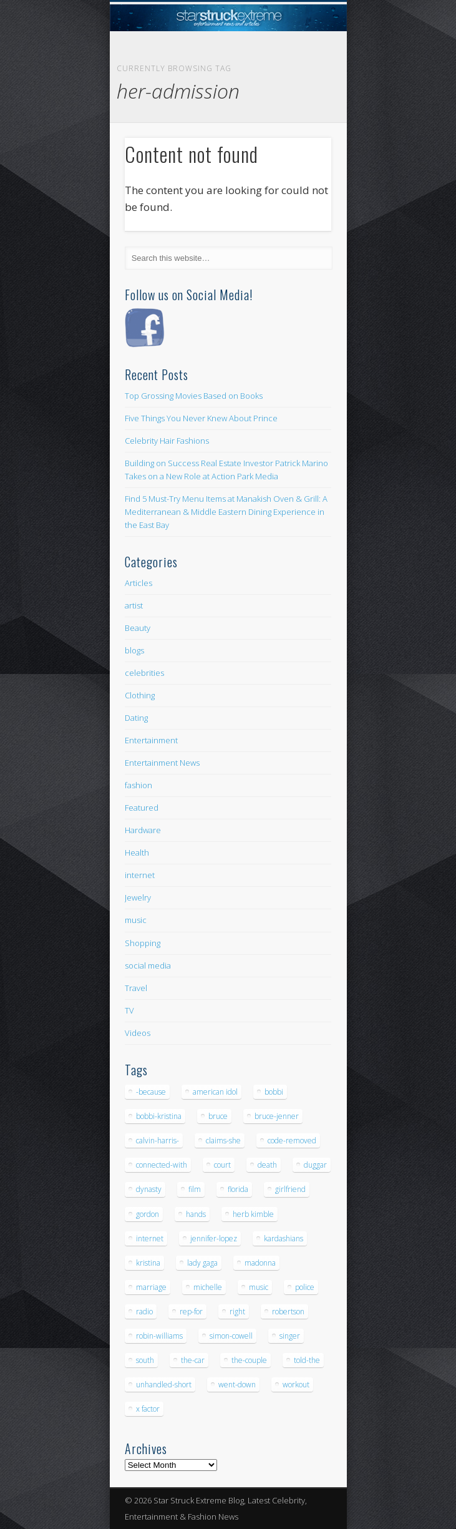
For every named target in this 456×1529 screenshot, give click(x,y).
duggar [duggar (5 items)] (315, 1165)
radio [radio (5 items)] (144, 1311)
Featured (141, 807)
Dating (136, 717)
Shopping (142, 943)
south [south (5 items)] (145, 1360)
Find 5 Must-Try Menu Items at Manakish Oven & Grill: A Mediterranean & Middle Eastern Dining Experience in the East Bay (226, 511)
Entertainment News (162, 762)
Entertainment (151, 740)
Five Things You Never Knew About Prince (201, 418)
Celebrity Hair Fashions (167, 440)
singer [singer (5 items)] (289, 1336)
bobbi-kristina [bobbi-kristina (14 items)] (159, 1116)
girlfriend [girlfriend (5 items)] (290, 1189)
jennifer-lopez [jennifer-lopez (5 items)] (213, 1238)
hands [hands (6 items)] (196, 1214)
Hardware (143, 830)
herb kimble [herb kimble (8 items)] (253, 1214)
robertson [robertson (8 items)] (288, 1311)
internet (140, 875)
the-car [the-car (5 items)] (193, 1360)
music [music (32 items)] (258, 1287)
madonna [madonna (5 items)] (260, 1263)
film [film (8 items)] (194, 1189)
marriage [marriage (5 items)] (151, 1287)
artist (134, 605)
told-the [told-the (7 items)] (307, 1360)
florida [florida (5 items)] (238, 1189)
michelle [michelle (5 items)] (207, 1287)
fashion (138, 785)
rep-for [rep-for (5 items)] (191, 1311)
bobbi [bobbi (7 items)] (273, 1092)
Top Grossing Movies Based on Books (194, 395)
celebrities (144, 672)
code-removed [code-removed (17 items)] (292, 1140)
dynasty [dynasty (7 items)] (149, 1189)
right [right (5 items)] (237, 1311)
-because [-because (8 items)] (151, 1092)
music (136, 920)
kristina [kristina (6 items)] (148, 1263)
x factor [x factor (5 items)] (148, 1409)
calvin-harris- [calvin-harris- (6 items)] (157, 1140)
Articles (138, 583)
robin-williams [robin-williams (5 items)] (159, 1336)
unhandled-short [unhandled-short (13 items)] (164, 1384)
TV (129, 1010)
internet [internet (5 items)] (149, 1238)
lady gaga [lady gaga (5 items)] (202, 1263)
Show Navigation (300, 112)
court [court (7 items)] (222, 1165)
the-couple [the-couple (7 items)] (249, 1360)
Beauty (137, 627)
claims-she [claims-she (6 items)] (223, 1140)
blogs (134, 650)
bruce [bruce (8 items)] (218, 1116)
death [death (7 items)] (267, 1165)
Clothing (140, 695)
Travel (136, 988)
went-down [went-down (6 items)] (237, 1384)
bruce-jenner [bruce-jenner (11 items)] (277, 1116)
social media (148, 965)
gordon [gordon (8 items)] (147, 1214)
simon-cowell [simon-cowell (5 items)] (231, 1336)
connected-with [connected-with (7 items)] (161, 1165)
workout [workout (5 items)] (296, 1384)
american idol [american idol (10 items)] (215, 1092)
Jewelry (138, 897)
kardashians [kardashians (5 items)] (283, 1238)
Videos (137, 1032)
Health (137, 852)
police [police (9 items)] (304, 1287)
